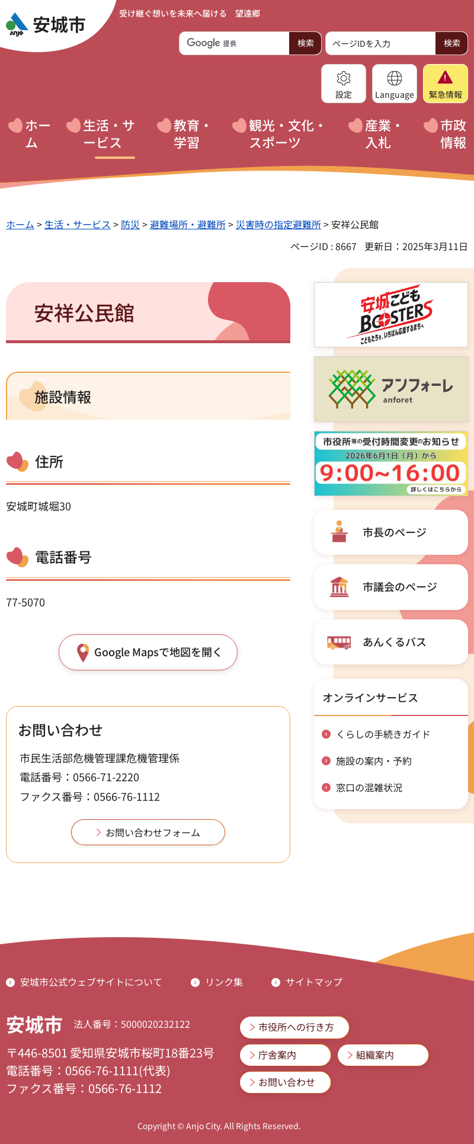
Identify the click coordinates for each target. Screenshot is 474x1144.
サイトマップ (314, 981)
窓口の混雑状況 (369, 787)
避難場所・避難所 (188, 224)
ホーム (20, 224)
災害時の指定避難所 (278, 224)
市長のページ (395, 531)
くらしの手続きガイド (383, 734)
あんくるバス (395, 641)
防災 (130, 224)
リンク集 (224, 981)
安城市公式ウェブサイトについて (91, 981)
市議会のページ (400, 586)
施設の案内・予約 (374, 760)
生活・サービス (77, 224)
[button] (343, 83)
